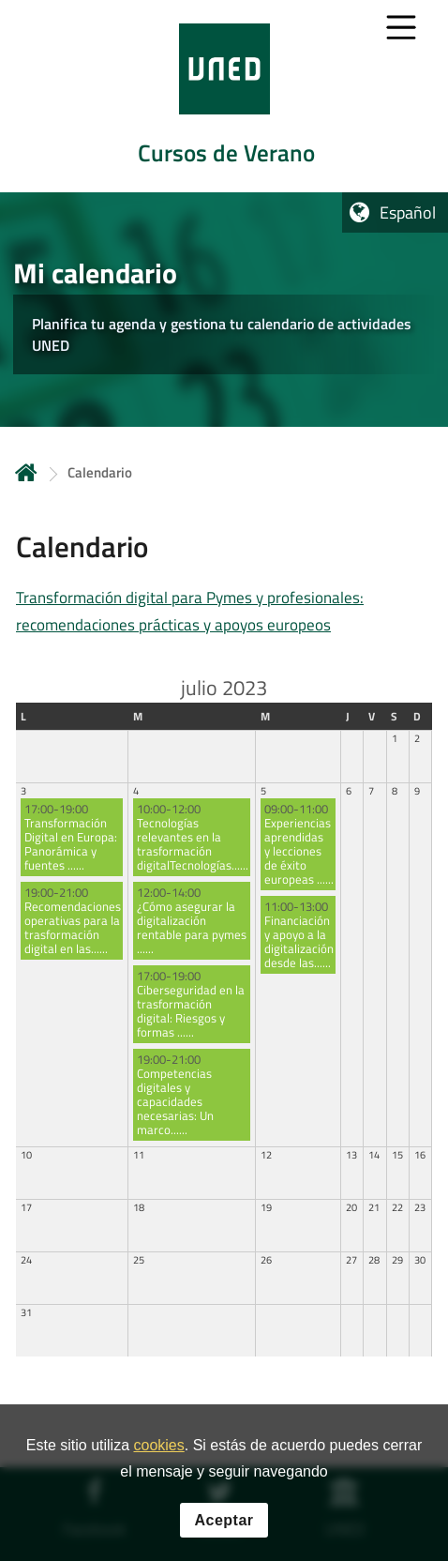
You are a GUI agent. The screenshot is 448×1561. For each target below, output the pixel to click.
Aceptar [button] (223, 1520)
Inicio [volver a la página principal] (26, 472)
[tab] (224, 96)
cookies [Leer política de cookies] (158, 1445)
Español (408, 212)
